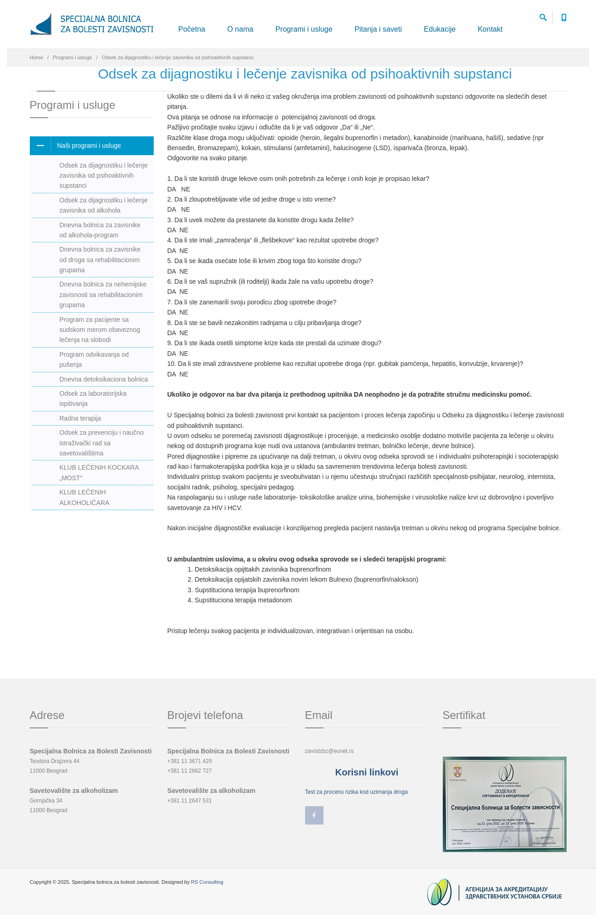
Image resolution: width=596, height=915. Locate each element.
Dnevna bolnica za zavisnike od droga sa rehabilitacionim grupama (100, 260)
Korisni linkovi (367, 772)
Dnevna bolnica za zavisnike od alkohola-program (100, 230)
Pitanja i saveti (378, 29)
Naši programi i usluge (75, 145)
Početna (192, 29)
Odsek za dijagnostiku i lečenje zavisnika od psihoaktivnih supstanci (104, 176)
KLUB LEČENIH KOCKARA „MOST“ (99, 472)
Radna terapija (80, 418)
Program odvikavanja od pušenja (94, 359)
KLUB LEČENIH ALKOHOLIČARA (85, 497)
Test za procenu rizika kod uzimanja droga (356, 792)
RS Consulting (207, 882)
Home (36, 57)
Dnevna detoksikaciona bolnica (104, 379)
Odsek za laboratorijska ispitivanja (93, 398)
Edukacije (440, 29)
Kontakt (490, 29)
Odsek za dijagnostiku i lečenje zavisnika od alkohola (104, 205)
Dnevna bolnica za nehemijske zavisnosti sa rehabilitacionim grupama (103, 295)
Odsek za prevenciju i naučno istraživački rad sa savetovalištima (102, 443)
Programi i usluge (304, 29)
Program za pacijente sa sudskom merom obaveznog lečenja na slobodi (100, 330)
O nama (240, 29)
